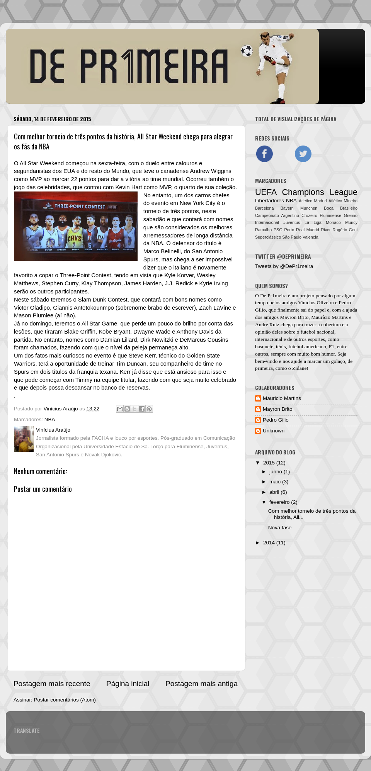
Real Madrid (307, 229)
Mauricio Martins (282, 398)
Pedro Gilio (276, 420)
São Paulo (291, 237)
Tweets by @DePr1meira (284, 266)
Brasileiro (348, 208)
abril (275, 492)
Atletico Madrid (313, 200)
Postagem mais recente (52, 683)
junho (276, 471)
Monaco (333, 222)
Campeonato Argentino (277, 215)
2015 (269, 463)
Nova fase (280, 527)
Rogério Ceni (344, 229)
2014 (269, 543)
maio (275, 482)
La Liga (313, 222)
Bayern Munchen (299, 208)
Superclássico (268, 237)
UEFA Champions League (306, 192)
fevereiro (280, 502)
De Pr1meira (273, 295)
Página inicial (127, 683)
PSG (278, 229)
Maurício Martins (329, 317)
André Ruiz (267, 324)
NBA (49, 419)
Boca (329, 208)
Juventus (291, 222)
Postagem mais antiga (201, 683)
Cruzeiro (309, 215)
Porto (289, 229)
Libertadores (269, 200)
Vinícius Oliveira (316, 302)
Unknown (273, 431)
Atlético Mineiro (342, 200)
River (325, 229)
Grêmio (350, 215)
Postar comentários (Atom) (65, 700)
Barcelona (264, 208)
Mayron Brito (294, 317)
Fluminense (330, 215)
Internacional (267, 222)
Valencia (310, 237)
